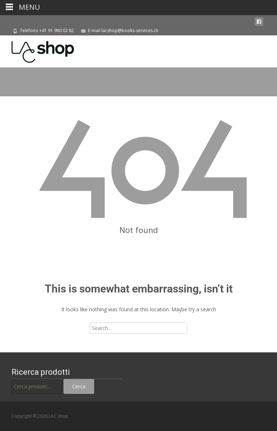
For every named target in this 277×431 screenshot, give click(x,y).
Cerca (78, 386)
